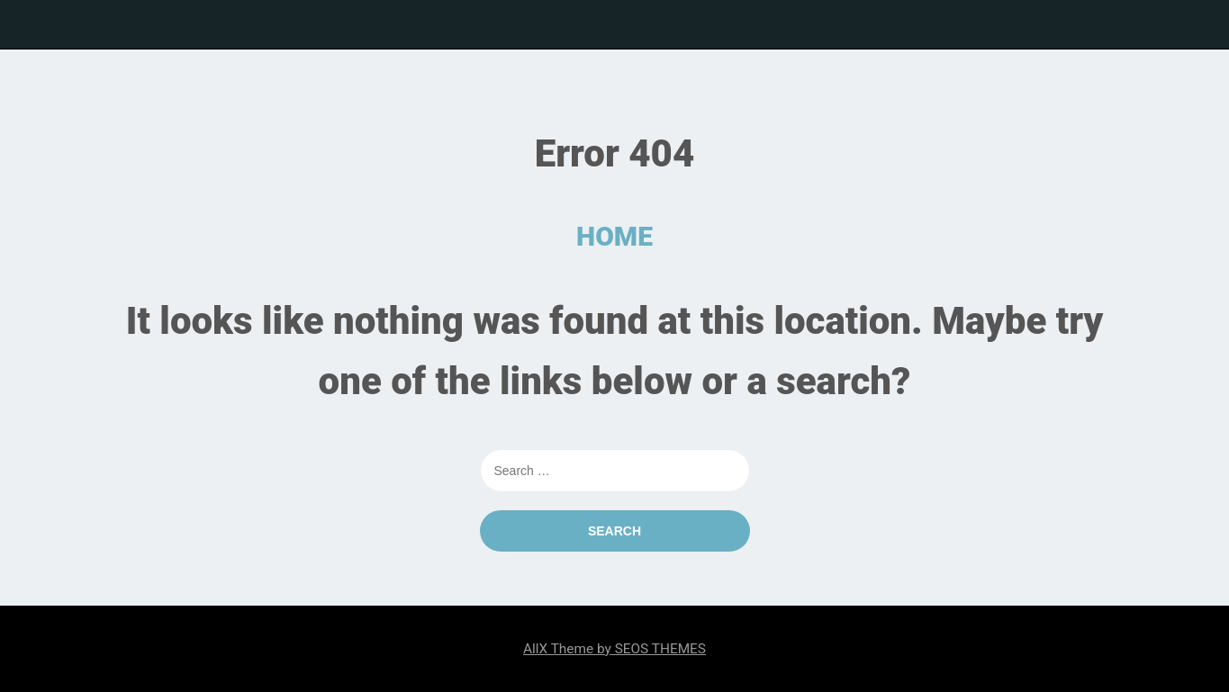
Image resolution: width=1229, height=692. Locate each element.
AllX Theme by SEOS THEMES (614, 649)
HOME (614, 236)
